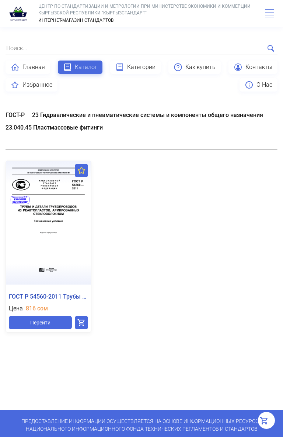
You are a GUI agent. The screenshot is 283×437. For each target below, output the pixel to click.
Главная (28, 67)
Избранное (31, 84)
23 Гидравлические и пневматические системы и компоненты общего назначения (147, 114)
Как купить (195, 67)
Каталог (80, 67)
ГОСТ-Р (15, 114)
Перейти (40, 323)
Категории (135, 67)
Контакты (253, 67)
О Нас (258, 84)
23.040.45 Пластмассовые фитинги (54, 127)
